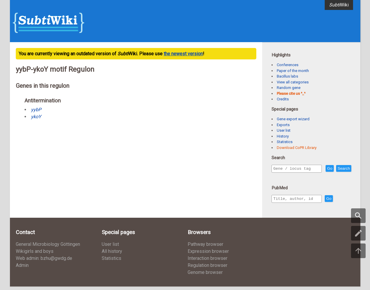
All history (112, 255)
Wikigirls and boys (34, 255)
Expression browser (208, 255)
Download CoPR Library (297, 147)
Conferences (287, 65)
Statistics (285, 142)
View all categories (293, 82)
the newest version (183, 53)
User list (284, 130)
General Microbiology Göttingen (48, 247)
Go (342, 169)
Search (280, 177)
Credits (283, 99)
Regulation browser (207, 269)
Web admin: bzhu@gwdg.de (44, 262)
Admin (22, 269)
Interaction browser (207, 262)
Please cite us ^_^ (291, 93)
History (283, 136)
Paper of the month (293, 70)
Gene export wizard (293, 119)
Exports (283, 125)
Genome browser (205, 276)
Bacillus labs (287, 76)
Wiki (339, 5)
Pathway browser (205, 247)
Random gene (288, 87)
